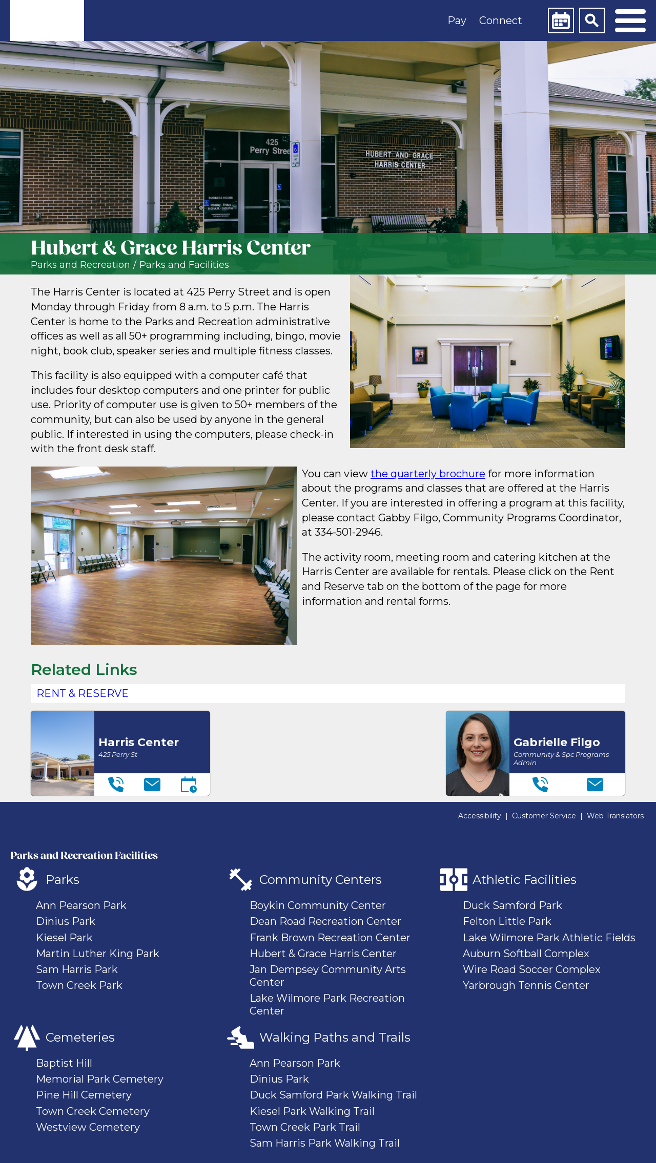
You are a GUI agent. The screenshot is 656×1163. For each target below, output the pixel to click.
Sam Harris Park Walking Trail (325, 1143)
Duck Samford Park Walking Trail (333, 1095)
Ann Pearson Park (81, 905)
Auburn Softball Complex (526, 953)
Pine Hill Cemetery (84, 1095)
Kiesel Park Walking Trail (312, 1111)
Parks (62, 879)
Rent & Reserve (82, 693)
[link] (47, 20)
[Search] (592, 20)
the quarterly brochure (428, 474)
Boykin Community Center (318, 905)
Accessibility (479, 815)
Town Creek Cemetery (93, 1111)
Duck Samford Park (512, 905)
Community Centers (320, 879)
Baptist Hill (64, 1063)
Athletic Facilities (525, 879)
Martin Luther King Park (97, 953)
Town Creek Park (79, 985)
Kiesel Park (64, 938)
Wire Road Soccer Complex (532, 969)
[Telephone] (116, 784)
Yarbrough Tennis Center (526, 985)
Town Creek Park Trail (305, 1127)
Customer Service (544, 815)
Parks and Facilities (184, 265)
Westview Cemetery (88, 1127)
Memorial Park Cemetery (99, 1079)
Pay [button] (456, 20)
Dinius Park (65, 921)
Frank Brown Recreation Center (330, 938)
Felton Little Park (507, 921)
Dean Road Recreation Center (325, 921)
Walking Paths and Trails (335, 1037)
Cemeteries (80, 1037)
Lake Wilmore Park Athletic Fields (549, 938)
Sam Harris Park (77, 969)
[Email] (152, 784)
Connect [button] (500, 20)
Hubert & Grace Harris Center (323, 953)
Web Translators (615, 815)
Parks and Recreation (80, 265)
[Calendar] (560, 20)
